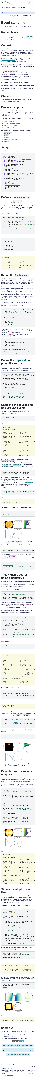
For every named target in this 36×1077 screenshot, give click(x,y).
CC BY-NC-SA (13, 1068)
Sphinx (30, 1068)
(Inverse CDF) (22, 61)
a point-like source (9, 121)
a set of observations (9, 127)
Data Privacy (10, 1075)
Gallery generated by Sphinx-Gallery (27, 1058)
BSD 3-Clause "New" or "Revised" (13, 1071)
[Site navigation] (2, 2)
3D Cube (14, 7)
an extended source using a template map (15, 125)
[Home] (2, 7)
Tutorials (8, 7)
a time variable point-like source (12, 123)
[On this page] (33, 2)
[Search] (29, 2)
